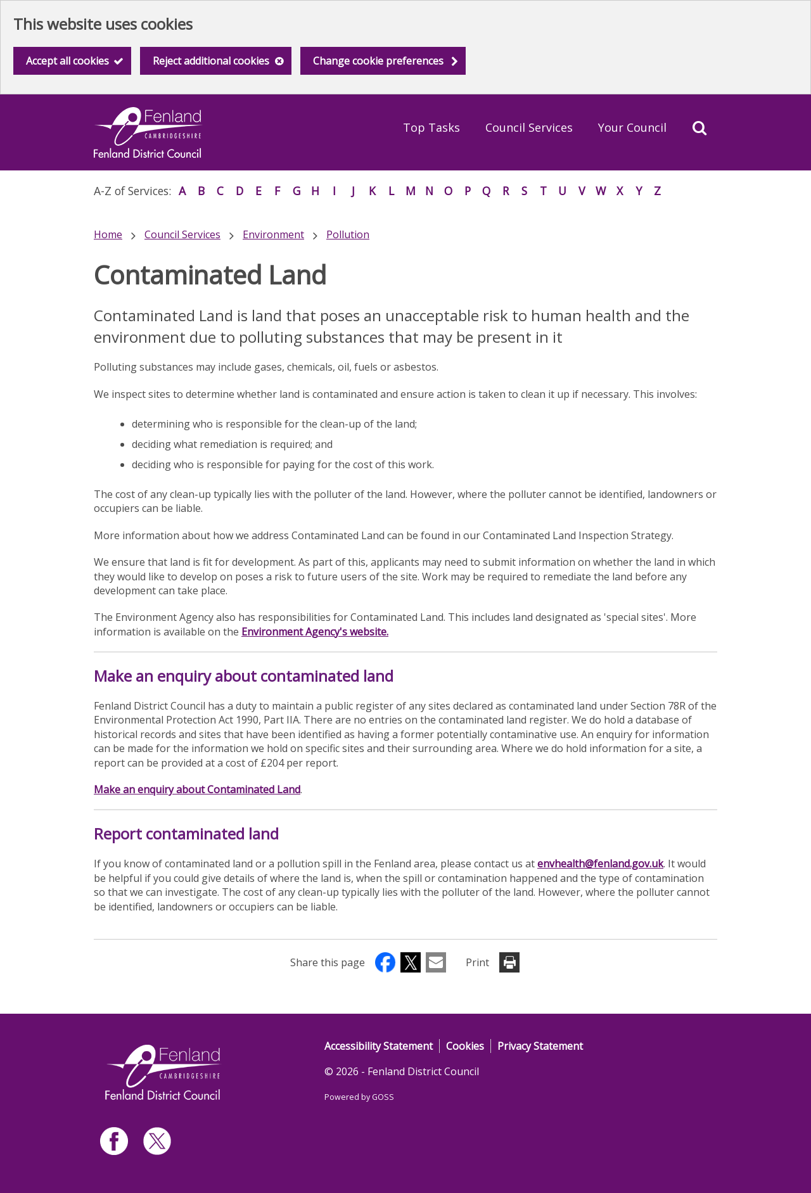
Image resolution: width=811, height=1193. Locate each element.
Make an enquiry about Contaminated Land (197, 789)
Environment (273, 234)
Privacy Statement (540, 1046)
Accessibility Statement (378, 1046)
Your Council (632, 127)
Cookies (465, 1046)
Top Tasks (431, 127)
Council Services (529, 127)
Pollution (347, 234)
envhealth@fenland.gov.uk (600, 864)
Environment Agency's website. (314, 632)
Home (108, 234)
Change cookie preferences (378, 61)
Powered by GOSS (359, 1097)
